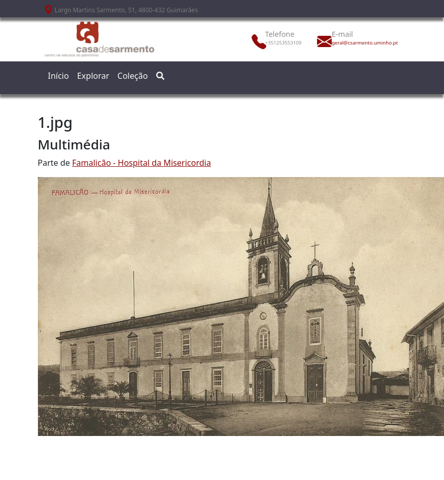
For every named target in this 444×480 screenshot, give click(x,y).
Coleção (132, 75)
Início (58, 75)
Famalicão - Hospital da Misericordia (141, 162)
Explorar (93, 75)
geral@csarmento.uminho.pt (354, 42)
